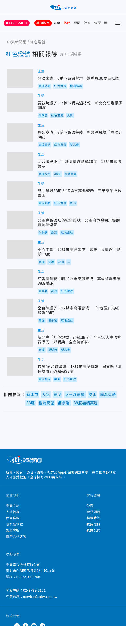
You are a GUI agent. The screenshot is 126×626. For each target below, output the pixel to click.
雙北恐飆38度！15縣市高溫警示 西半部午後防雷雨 (20, 190)
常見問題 (93, 512)
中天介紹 (13, 506)
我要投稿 (93, 530)
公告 (90, 506)
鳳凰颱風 (43, 23)
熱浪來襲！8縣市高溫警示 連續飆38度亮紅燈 (20, 78)
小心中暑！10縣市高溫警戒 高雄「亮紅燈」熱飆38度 (20, 249)
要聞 (77, 23)
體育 (107, 23)
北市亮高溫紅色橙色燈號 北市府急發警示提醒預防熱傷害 (20, 220)
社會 (87, 23)
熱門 (67, 23)
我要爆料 (93, 524)
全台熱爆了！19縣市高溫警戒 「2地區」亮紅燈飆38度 (20, 308)
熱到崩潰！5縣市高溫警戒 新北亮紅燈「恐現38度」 (20, 132)
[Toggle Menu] (117, 23)
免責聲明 (13, 530)
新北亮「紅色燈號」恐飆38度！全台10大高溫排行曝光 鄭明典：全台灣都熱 (20, 337)
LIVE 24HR (18, 23)
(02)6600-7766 (28, 577)
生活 (41, 71)
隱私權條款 (14, 524)
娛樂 (97, 23)
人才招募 (13, 512)
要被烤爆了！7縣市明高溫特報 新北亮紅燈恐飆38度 (20, 102)
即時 (56, 23)
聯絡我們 (93, 518)
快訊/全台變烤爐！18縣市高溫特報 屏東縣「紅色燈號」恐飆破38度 (20, 366)
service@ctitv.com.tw (40, 597)
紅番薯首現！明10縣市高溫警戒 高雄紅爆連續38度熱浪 (20, 278)
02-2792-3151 (34, 590)
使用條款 (13, 518)
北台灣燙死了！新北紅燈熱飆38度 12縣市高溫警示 (20, 161)
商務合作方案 (16, 536)
